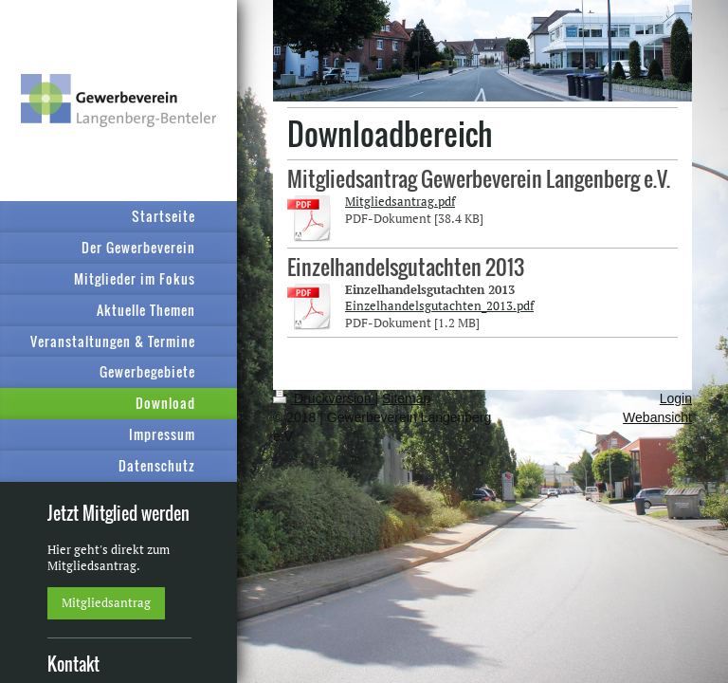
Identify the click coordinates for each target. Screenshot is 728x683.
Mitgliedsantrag (106, 602)
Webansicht (657, 417)
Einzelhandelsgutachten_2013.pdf (439, 305)
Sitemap (406, 398)
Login (676, 398)
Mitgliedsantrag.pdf (400, 201)
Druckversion (323, 398)
